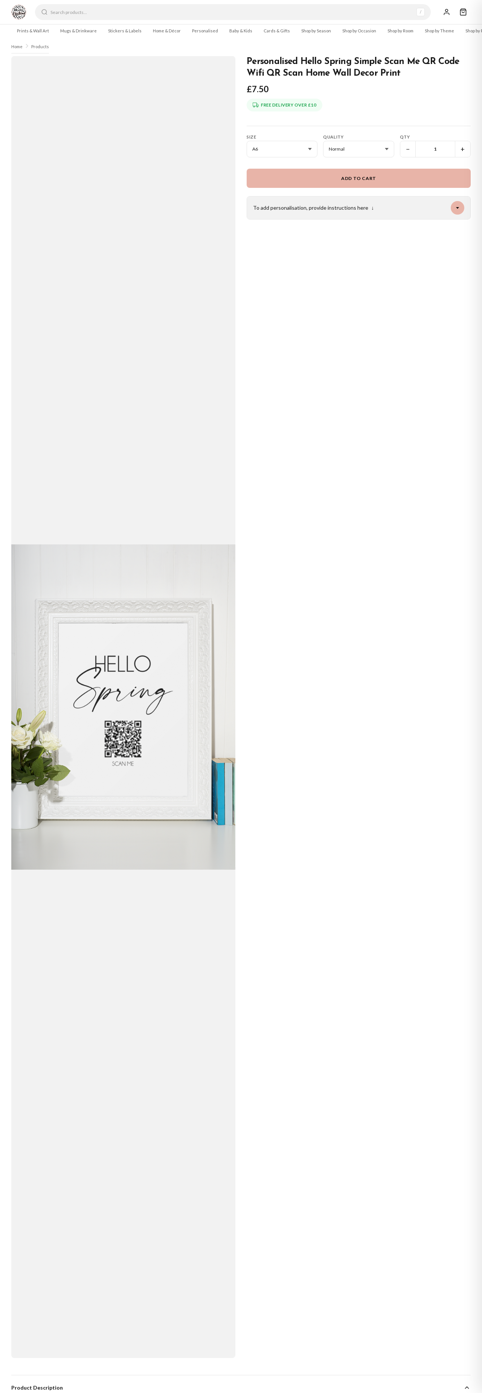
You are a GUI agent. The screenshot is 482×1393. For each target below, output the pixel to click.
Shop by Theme (439, 30)
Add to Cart (358, 178)
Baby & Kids (240, 30)
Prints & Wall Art (33, 30)
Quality (333, 136)
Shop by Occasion (359, 30)
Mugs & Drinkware (78, 30)
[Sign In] (446, 12)
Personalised (205, 30)
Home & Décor (167, 30)
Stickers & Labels (125, 30)
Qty (405, 136)
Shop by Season (316, 30)
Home (17, 46)
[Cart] (463, 12)
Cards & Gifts (277, 30)
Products (40, 46)
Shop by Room (400, 30)
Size (251, 136)
